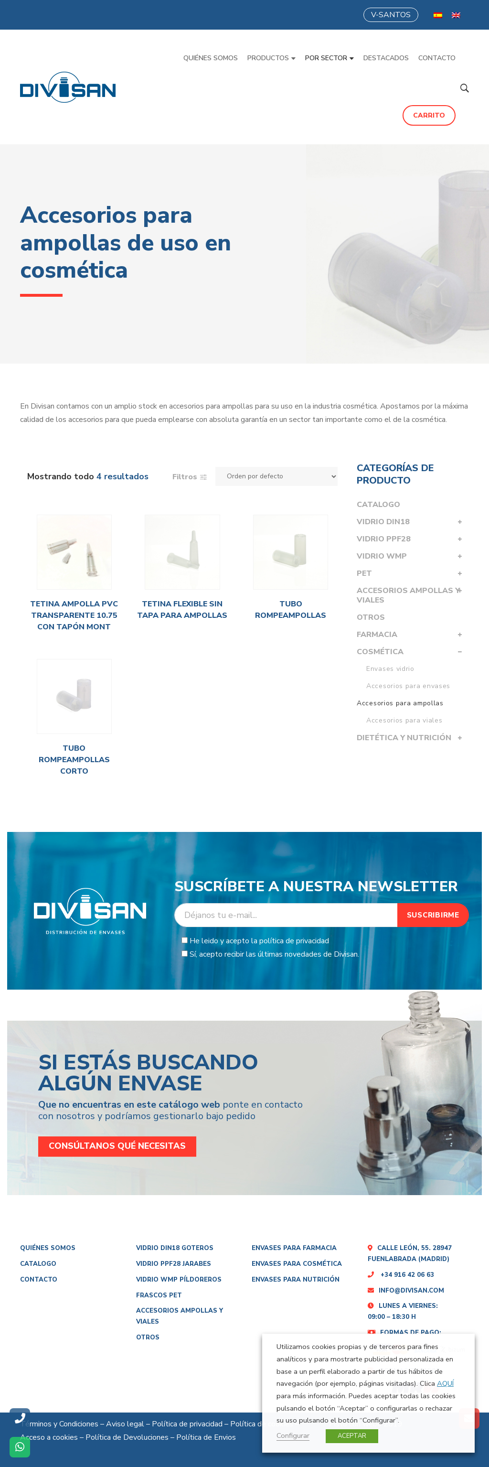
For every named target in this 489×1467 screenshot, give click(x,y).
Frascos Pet (159, 1295)
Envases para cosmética (297, 1264)
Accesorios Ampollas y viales (408, 595)
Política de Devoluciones (127, 1437)
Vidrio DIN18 (383, 522)
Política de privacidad (187, 1424)
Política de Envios (206, 1437)
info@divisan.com (406, 1290)
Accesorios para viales (404, 720)
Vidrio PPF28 (384, 539)
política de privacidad (294, 941)
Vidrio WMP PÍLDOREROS (179, 1279)
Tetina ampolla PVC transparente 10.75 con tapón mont (74, 615)
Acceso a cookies (49, 1437)
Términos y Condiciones (59, 1424)
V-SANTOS (391, 15)
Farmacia (377, 634)
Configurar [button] (292, 1435)
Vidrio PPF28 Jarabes (173, 1264)
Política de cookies (261, 1424)
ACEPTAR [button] (352, 1436)
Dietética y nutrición (404, 738)
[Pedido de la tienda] (276, 476)
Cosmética (380, 652)
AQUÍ (445, 1383)
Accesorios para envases (408, 685)
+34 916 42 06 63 (401, 1275)
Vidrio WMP (382, 556)
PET (364, 573)
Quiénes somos (47, 1248)
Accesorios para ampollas (400, 703)
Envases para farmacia (294, 1248)
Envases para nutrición (296, 1279)
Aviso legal (125, 1424)
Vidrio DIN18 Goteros (174, 1248)
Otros (371, 617)
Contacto (38, 1279)
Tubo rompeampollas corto (74, 760)
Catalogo (378, 504)
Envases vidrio (390, 668)
